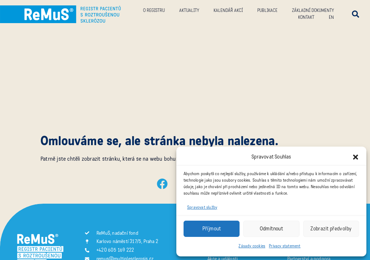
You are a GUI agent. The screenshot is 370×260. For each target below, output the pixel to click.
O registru (154, 10)
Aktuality (189, 10)
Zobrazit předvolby (331, 228)
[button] (355, 157)
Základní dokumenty (313, 10)
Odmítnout (271, 228)
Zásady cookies (251, 245)
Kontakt (306, 17)
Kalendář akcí (228, 10)
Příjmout (211, 228)
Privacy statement (284, 245)
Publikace (267, 10)
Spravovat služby (202, 207)
